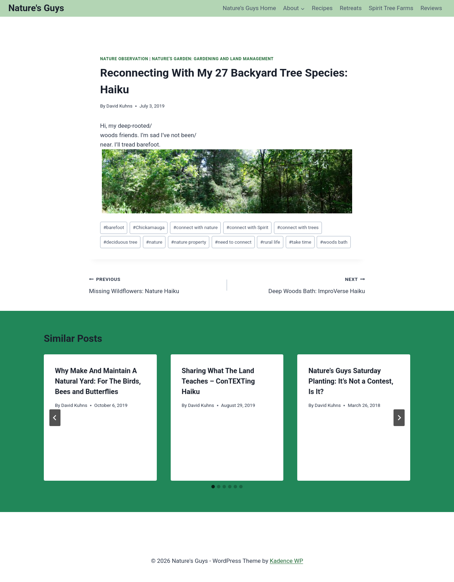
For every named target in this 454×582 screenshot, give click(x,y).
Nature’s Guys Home (249, 8)
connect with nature (195, 227)
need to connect (233, 242)
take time (300, 242)
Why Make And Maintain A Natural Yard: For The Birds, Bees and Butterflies (98, 381)
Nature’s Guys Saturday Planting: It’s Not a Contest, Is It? (350, 381)
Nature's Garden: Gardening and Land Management (213, 58)
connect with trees (298, 227)
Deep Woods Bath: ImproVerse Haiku (299, 284)
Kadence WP (286, 560)
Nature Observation (124, 58)
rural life (270, 242)
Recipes (322, 8)
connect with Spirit (247, 227)
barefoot (113, 227)
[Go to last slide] (54, 417)
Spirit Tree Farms (391, 8)
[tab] (213, 486)
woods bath (333, 242)
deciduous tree (120, 242)
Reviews (431, 8)
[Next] (399, 417)
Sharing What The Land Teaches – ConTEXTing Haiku (218, 381)
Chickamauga (148, 227)
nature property (188, 242)
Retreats (351, 8)
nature (154, 242)
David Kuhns (119, 106)
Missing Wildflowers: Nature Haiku (155, 284)
